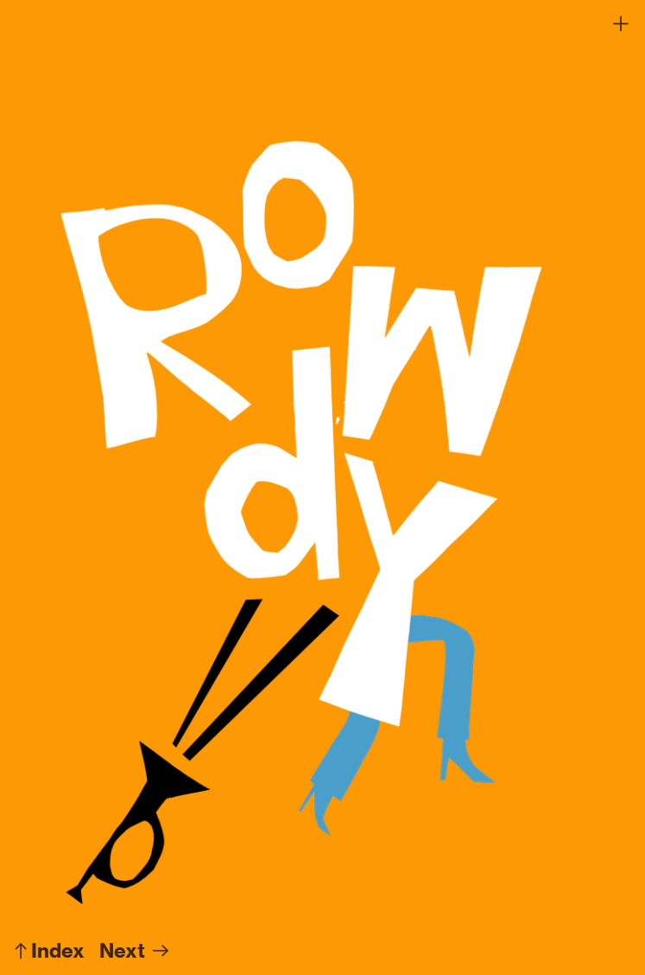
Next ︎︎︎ (135, 950)
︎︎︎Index (47, 950)
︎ (620, 24)
